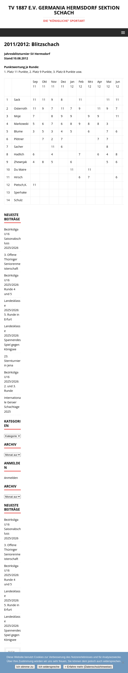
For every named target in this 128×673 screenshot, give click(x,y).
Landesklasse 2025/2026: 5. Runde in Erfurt (12, 310)
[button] (122, 32)
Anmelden (11, 478)
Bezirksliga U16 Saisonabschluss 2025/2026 (12, 238)
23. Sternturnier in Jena (12, 360)
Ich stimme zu (24, 666)
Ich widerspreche (49, 666)
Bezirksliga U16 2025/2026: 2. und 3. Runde (11, 381)
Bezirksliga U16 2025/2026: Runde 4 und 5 (11, 284)
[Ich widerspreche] (123, 662)
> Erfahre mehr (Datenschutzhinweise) (88, 666)
